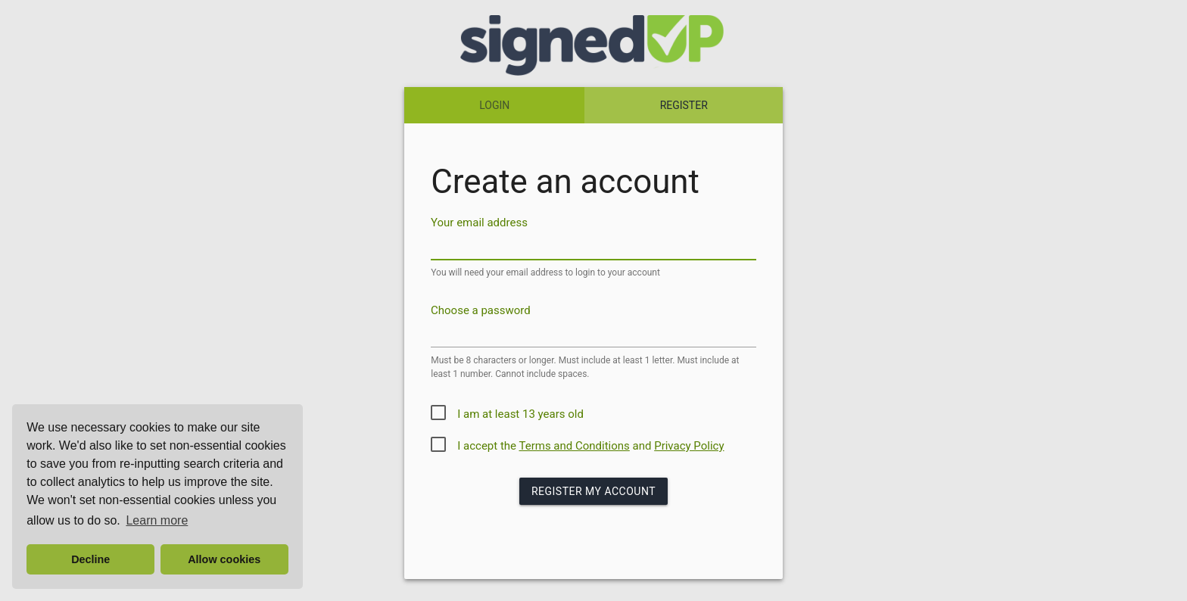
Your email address (479, 222)
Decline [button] (90, 559)
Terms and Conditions (574, 446)
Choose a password (481, 310)
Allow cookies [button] (224, 559)
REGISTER (684, 105)
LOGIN (494, 105)
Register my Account (593, 491)
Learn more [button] (157, 520)
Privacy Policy (689, 446)
